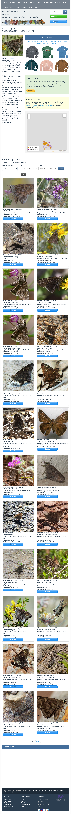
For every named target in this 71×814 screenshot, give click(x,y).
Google (56, 150)
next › (37, 742)
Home (5, 2)
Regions (39, 2)
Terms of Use (36, 790)
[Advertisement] (35, 763)
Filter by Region (7, 165)
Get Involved (22, 2)
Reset (23, 175)
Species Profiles (9, 7)
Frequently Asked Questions (9, 807)
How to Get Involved (24, 800)
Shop (30, 7)
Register (23, 806)
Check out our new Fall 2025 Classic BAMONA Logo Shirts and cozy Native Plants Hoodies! (47, 43)
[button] (3, 45)
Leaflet (46, 150)
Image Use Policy (58, 790)
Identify (31, 2)
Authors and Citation (7, 802)
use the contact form (46, 106)
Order (40, 165)
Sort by (23, 165)
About (12, 2)
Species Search (21, 7)
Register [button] (54, 22)
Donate (37, 7)
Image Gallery (48, 2)
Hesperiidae (10, 58)
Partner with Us (25, 805)
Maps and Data (60, 2)
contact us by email (32, 106)
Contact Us (8, 792)
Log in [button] (54, 16)
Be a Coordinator (26, 803)
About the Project (9, 799)
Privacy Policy (46, 790)
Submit (61, 168)
